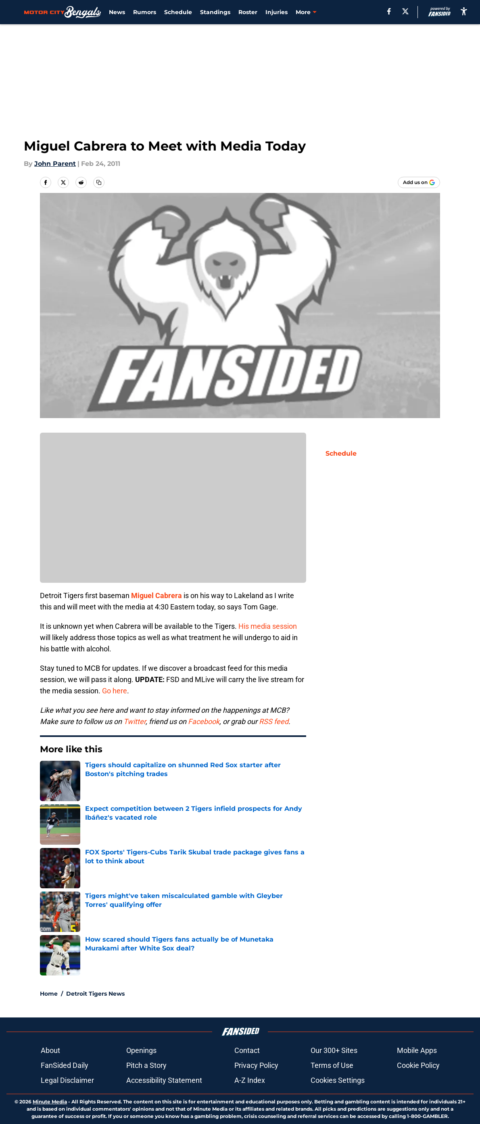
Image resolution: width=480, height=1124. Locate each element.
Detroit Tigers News (95, 993)
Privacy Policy (256, 1065)
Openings (141, 1050)
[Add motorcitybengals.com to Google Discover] (419, 182)
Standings (215, 12)
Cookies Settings (338, 1080)
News (117, 12)
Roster (247, 12)
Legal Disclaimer (67, 1080)
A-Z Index (249, 1080)
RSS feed (273, 721)
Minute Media (50, 1102)
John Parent (55, 163)
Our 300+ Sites (334, 1050)
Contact (247, 1050)
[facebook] (389, 11)
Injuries (276, 12)
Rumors (144, 12)
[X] (405, 11)
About (50, 1050)
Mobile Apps (417, 1050)
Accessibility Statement (164, 1080)
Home (49, 993)
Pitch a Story (146, 1065)
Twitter (134, 721)
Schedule (178, 12)
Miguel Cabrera (156, 595)
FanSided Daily (64, 1065)
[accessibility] (464, 11)
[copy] (98, 182)
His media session (267, 626)
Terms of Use (332, 1065)
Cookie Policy (418, 1065)
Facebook (203, 721)
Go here (114, 691)
